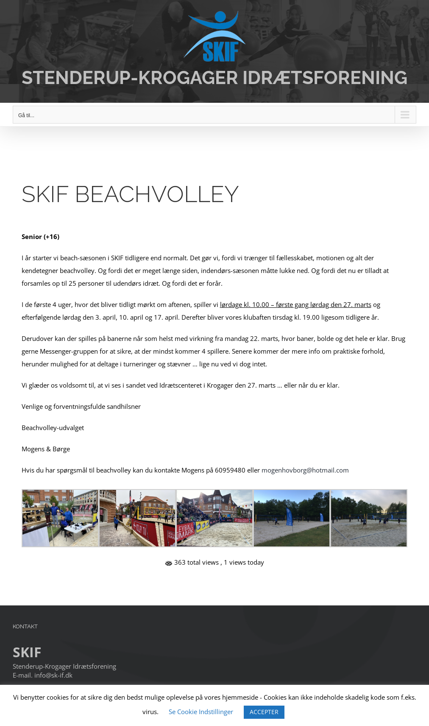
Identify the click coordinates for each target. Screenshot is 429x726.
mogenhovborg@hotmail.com (305, 470)
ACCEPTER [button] (264, 712)
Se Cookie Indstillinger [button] (201, 711)
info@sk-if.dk (53, 675)
